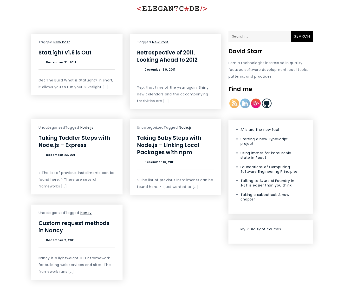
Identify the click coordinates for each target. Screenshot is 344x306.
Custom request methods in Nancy (74, 227)
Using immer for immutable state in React (266, 155)
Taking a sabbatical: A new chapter (264, 197)
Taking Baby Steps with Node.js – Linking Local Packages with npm (169, 145)
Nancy (86, 212)
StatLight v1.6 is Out (65, 52)
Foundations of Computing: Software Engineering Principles (269, 169)
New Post (61, 42)
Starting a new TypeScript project (264, 141)
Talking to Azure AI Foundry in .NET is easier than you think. (267, 183)
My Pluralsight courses (260, 229)
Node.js (86, 127)
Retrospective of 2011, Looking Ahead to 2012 (167, 56)
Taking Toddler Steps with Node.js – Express (74, 141)
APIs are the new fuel (259, 129)
